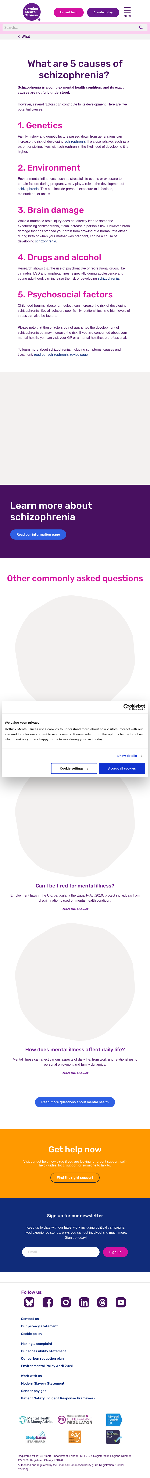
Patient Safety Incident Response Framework (58, 1398)
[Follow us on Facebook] (47, 1302)
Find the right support (78, 1178)
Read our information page (38, 534)
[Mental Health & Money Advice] (36, 1420)
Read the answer (74, 909)
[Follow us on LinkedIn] (84, 1302)
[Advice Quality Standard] (75, 1437)
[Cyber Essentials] (114, 1437)
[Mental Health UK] (114, 1420)
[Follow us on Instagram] (66, 1302)
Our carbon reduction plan (42, 1358)
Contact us (30, 1319)
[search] (141, 27)
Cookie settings (74, 768)
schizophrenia (75, 141)
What (26, 36)
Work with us (31, 1376)
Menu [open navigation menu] (127, 12)
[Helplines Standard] (36, 1437)
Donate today (103, 12)
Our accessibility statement (43, 1351)
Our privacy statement (39, 1326)
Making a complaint (36, 1344)
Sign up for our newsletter (75, 1215)
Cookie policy (31, 1334)
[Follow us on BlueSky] (29, 1302)
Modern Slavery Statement (42, 1383)
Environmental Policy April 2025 (47, 1366)
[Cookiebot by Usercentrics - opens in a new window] (126, 707)
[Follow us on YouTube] (121, 1302)
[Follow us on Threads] (102, 1302)
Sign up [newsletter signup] (115, 1252)
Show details (127, 755)
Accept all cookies (122, 768)
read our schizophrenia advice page (61, 354)
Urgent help (68, 12)
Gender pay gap (34, 1391)
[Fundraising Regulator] (75, 1420)
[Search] (61, 27)
